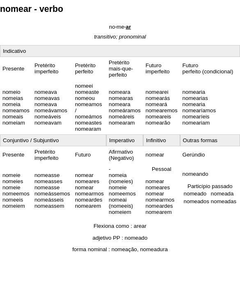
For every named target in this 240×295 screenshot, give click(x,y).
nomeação (124, 249)
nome (120, 27)
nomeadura (153, 249)
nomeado (136, 238)
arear (140, 226)
